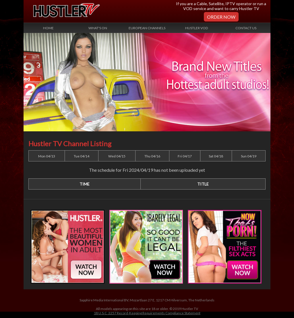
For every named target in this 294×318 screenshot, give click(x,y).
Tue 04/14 (81, 156)
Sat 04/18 (216, 156)
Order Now (221, 16)
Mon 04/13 (46, 156)
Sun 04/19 (248, 156)
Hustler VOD (196, 28)
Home (48, 28)
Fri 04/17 (185, 156)
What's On (97, 28)
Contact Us (245, 28)
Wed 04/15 (116, 156)
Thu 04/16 (152, 156)
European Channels (147, 28)
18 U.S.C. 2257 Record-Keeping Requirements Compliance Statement (147, 313)
